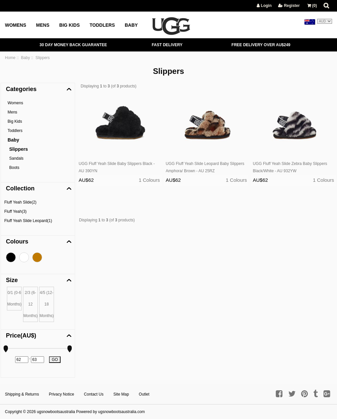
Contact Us (93, 394)
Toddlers (102, 25)
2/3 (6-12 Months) (30, 304)
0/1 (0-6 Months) (14, 298)
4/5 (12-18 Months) (46, 304)
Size (12, 280)
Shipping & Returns (22, 394)
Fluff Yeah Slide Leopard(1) (28, 220)
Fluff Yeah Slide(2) (20, 202)
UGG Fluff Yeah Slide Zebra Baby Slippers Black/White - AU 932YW (290, 167)
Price (21, 335)
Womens (15, 25)
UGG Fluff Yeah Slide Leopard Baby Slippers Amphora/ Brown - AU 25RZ (205, 167)
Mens (42, 25)
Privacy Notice (61, 394)
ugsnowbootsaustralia (56, 411)
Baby (131, 25)
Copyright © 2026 (21, 411)
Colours (17, 241)
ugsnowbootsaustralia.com (121, 411)
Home (10, 57)
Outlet (144, 394)
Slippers (18, 149)
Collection (20, 188)
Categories (21, 89)
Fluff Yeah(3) (15, 211)
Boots (14, 167)
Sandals (16, 158)
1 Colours (149, 180)
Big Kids (69, 25)
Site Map (121, 394)
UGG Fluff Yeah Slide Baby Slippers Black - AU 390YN (117, 167)
